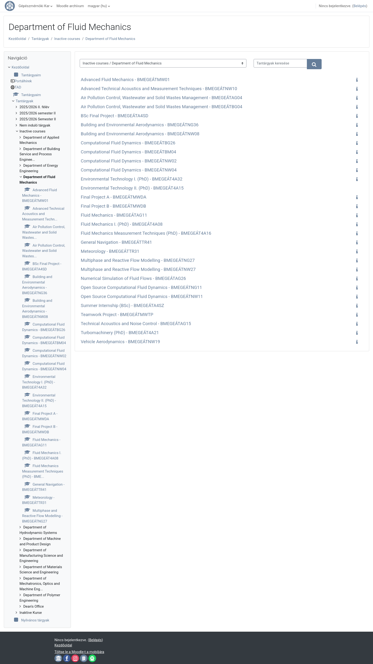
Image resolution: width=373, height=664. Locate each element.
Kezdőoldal (17, 39)
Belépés (359, 6)
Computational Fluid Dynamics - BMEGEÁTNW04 (129, 170)
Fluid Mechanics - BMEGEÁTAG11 (114, 215)
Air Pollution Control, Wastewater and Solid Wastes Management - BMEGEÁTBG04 (161, 106)
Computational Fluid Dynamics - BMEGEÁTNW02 (129, 161)
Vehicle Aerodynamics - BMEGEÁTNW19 (120, 341)
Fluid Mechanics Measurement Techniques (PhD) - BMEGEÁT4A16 (146, 233)
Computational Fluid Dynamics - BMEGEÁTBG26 (128, 143)
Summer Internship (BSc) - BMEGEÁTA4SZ (122, 305)
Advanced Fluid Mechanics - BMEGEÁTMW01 (125, 79)
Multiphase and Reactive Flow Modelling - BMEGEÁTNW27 (138, 269)
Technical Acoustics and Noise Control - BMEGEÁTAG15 (136, 323)
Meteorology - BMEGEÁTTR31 (110, 251)
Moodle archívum (70, 6)
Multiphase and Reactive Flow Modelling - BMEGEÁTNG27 (138, 260)
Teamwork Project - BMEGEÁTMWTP (117, 314)
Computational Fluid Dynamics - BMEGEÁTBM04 (128, 152)
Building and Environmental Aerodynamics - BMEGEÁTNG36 (140, 124)
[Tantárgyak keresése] (280, 63)
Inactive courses (67, 39)
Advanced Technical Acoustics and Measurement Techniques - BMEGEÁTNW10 (159, 88)
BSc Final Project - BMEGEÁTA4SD (114, 115)
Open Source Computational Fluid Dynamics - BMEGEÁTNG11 (141, 287)
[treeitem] (37, 344)
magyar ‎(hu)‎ (97, 6)
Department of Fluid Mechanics (110, 39)
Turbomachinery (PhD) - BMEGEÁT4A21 (120, 332)
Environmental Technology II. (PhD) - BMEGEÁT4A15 (132, 188)
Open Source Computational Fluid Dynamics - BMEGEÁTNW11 (142, 296)
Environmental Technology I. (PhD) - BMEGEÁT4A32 (131, 179)
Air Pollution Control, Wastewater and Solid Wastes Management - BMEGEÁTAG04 (161, 97)
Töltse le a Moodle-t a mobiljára (79, 652)
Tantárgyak (40, 39)
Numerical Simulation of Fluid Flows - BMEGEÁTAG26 (133, 278)
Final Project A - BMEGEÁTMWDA (113, 197)
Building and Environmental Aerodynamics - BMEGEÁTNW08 (140, 134)
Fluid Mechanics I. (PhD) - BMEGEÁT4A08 (122, 224)
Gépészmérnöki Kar (34, 6)
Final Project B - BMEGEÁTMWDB (113, 206)
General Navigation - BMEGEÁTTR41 (116, 242)
